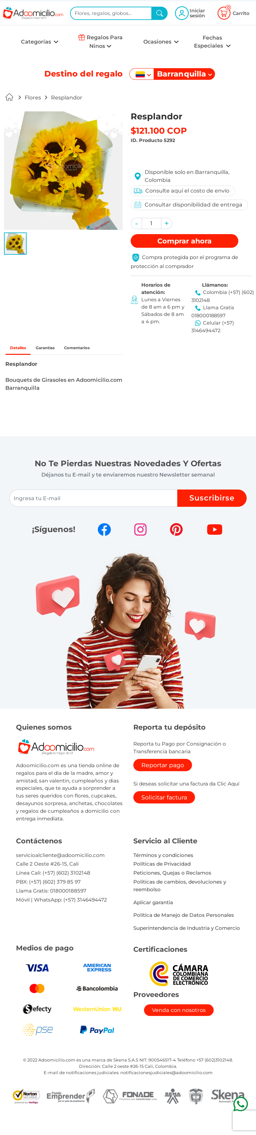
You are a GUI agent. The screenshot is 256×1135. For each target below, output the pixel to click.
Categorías (36, 42)
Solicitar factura (164, 815)
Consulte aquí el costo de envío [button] (180, 191)
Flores (33, 97)
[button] (15, 243)
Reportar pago (162, 783)
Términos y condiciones (163, 873)
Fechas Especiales (209, 42)
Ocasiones (158, 42)
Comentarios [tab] (31, 364)
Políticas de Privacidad (162, 882)
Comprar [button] (184, 241)
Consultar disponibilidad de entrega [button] (186, 205)
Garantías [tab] (62, 349)
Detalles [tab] (23, 349)
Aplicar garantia (153, 920)
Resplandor (66, 97)
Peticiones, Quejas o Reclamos (172, 891)
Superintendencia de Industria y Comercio (186, 946)
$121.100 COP (159, 130)
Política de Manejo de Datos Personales (183, 933)
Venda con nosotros (179, 1028)
